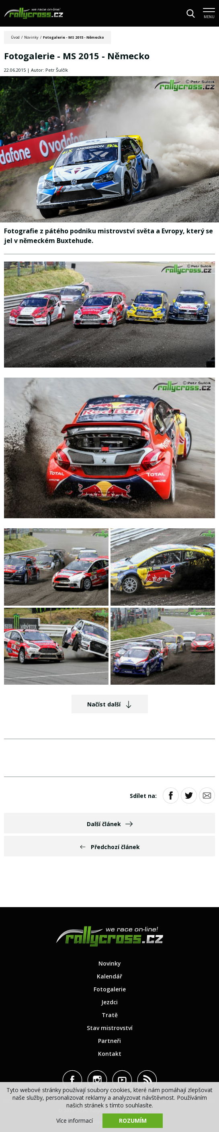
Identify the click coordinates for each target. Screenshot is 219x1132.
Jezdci (109, 1002)
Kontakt (109, 1053)
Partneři (109, 1041)
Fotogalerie (110, 989)
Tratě (110, 1015)
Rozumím (133, 1120)
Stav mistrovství (110, 1028)
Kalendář (109, 976)
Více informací (74, 1120)
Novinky (31, 37)
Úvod (15, 37)
